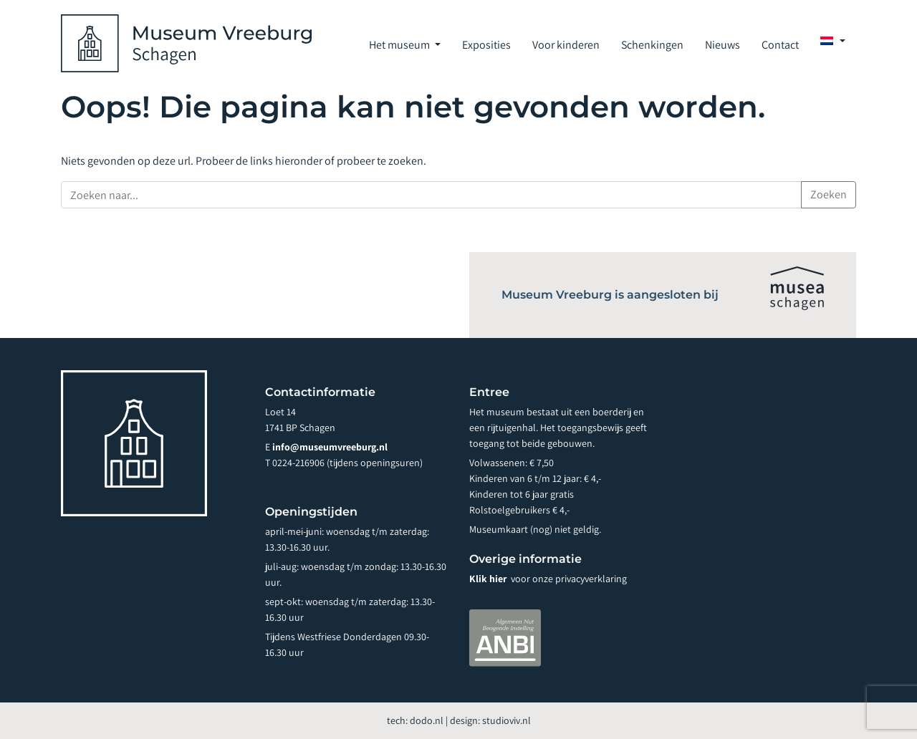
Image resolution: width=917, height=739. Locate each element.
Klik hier (489, 578)
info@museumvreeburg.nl (330, 446)
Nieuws (722, 44)
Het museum (400, 44)
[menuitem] (833, 41)
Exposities (486, 44)
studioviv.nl (506, 720)
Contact (780, 44)
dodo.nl (426, 720)
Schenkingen (652, 44)
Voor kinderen (566, 44)
